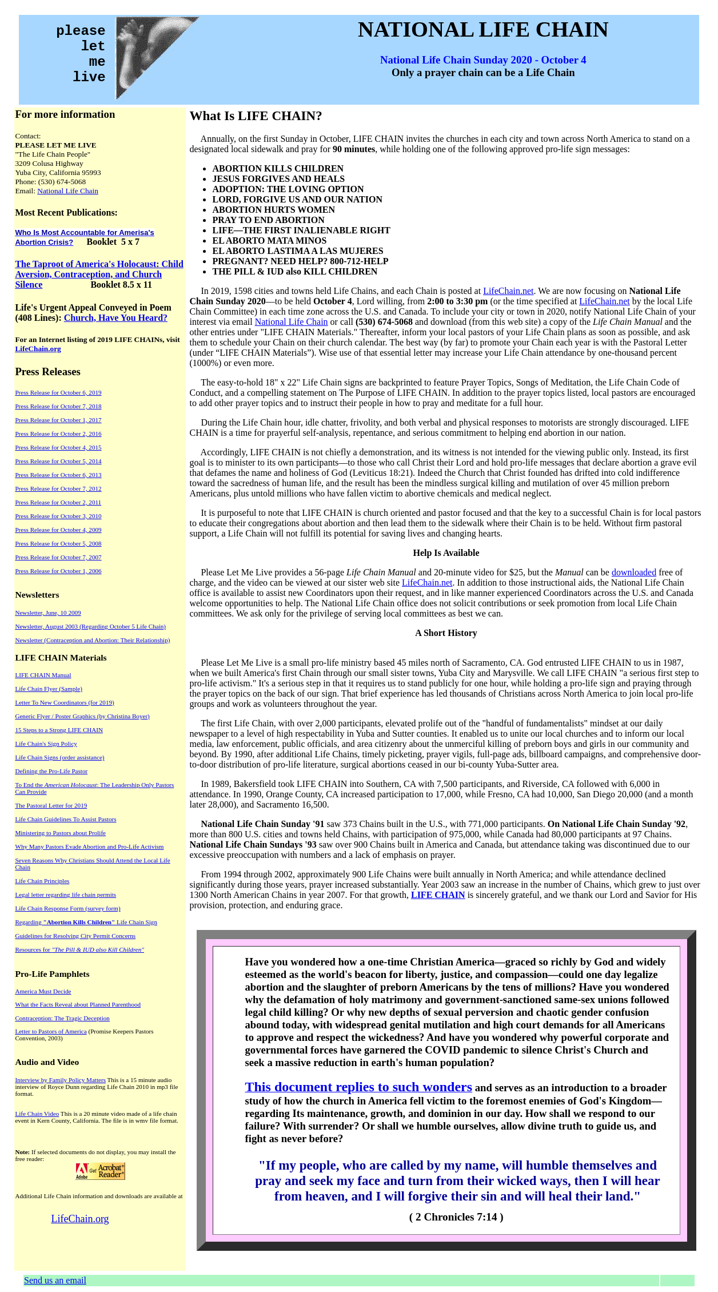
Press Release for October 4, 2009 (58, 529)
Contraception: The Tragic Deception (62, 1018)
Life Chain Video (37, 1113)
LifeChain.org (38, 348)
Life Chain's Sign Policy (46, 743)
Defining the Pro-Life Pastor (51, 771)
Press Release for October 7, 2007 (58, 557)
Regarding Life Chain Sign (86, 922)
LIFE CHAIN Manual (43, 674)
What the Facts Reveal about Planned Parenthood (78, 1004)
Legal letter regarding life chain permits (65, 894)
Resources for (79, 949)
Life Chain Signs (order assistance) (59, 757)
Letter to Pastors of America (50, 1031)
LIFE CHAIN (438, 895)
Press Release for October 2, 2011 (58, 502)
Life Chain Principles (42, 880)
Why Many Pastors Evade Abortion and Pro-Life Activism (89, 846)
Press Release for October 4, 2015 (58, 447)
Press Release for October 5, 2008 (58, 543)
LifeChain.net (508, 291)
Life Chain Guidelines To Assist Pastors (65, 819)
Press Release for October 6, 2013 (58, 474)
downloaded (634, 572)
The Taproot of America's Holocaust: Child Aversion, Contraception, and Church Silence (99, 274)
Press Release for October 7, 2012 (58, 488)
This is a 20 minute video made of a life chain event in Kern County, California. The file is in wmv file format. (96, 1117)
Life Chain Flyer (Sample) (48, 688)
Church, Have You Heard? (115, 318)
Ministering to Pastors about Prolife (60, 832)
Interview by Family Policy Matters (60, 1079)
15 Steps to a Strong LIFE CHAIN (59, 729)
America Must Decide (43, 991)
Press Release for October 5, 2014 (58, 461)
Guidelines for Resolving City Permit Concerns (75, 935)
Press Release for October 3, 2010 (58, 515)
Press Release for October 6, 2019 (58, 392)
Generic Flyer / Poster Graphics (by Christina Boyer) (82, 716)
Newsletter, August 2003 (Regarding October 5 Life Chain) (90, 626)
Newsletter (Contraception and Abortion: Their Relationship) (92, 640)
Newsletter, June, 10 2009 (48, 612)
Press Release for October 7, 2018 (58, 406)
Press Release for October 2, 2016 (58, 433)
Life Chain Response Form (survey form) (67, 908)
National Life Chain (67, 190)
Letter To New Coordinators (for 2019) (64, 702)
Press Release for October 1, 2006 (58, 570)
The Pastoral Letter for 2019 (51, 805)
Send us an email (55, 1280)
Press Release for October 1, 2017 (58, 419)
